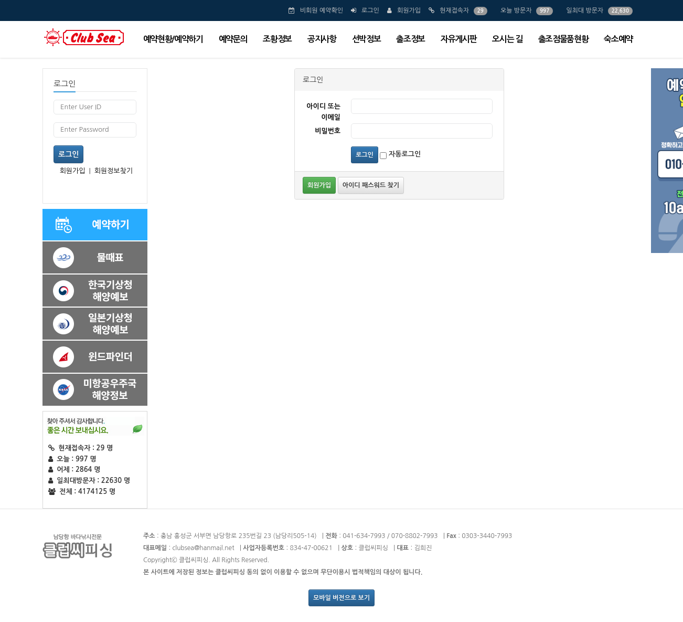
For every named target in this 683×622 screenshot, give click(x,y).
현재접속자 (454, 10)
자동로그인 (400, 155)
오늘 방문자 (516, 10)
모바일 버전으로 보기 (341, 598)
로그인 (370, 10)
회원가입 (409, 10)
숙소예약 (618, 39)
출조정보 (410, 39)
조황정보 (277, 39)
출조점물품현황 (563, 39)
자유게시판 (458, 39)
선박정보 (366, 39)
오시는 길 (507, 39)
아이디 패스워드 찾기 (371, 185)
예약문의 (233, 39)
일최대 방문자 (584, 10)
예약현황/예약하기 (173, 39)
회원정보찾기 (113, 170)
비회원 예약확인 (321, 10)
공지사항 (321, 39)
